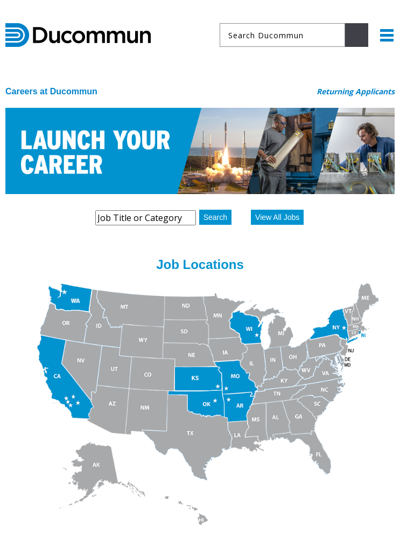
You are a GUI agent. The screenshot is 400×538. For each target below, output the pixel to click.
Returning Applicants (356, 91)
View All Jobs (277, 217)
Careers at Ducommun (51, 91)
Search (215, 217)
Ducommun (78, 35)
